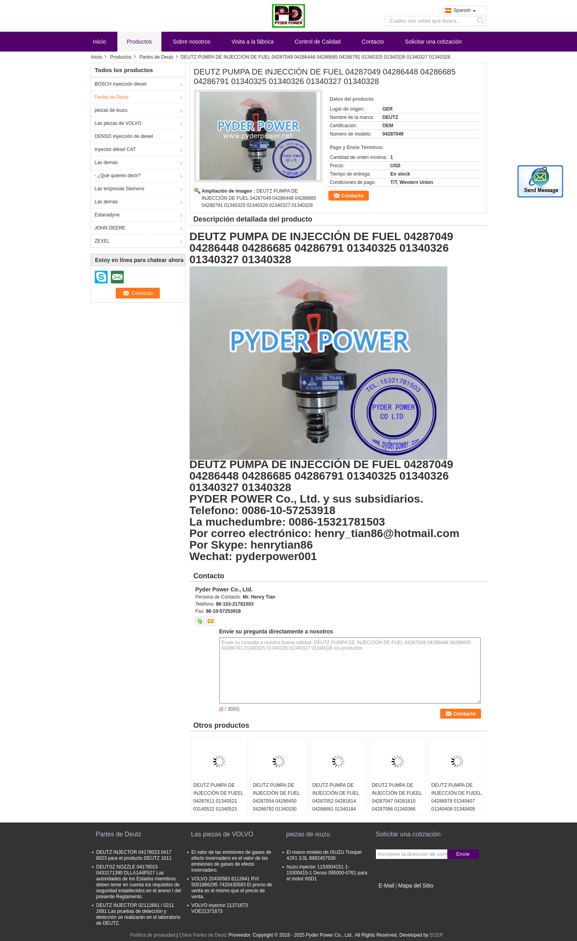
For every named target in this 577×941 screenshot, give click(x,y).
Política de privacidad (152, 935)
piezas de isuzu (111, 110)
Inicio (99, 41)
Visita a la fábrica (253, 41)
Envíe (463, 854)
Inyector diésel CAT (115, 149)
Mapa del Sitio (415, 885)
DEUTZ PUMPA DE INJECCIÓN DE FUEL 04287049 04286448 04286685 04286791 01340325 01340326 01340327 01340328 (259, 198)
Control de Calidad (318, 41)
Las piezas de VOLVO (118, 123)
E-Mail (387, 885)
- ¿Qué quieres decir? (118, 175)
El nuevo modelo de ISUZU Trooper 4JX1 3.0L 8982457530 (324, 855)
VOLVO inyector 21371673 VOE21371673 (220, 908)
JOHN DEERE (110, 228)
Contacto (373, 41)
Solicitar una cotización (433, 41)
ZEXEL (102, 241)
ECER (436, 935)
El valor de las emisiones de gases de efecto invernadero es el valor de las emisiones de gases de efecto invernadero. (231, 861)
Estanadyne (107, 215)
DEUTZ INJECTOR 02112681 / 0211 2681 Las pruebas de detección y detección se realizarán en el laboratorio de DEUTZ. (138, 914)
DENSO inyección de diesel (124, 136)
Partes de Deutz (157, 57)
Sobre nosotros (192, 41)
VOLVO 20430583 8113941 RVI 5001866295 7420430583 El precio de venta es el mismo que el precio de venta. (232, 887)
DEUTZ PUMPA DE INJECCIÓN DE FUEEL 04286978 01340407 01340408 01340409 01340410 (456, 801)
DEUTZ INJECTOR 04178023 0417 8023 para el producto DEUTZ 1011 (134, 855)
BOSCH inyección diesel (121, 84)
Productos (139, 41)
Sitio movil (389, 895)
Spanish (465, 10)
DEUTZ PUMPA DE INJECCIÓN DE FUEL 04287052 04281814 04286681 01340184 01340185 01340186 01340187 (335, 805)
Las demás (106, 162)
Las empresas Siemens (119, 188)
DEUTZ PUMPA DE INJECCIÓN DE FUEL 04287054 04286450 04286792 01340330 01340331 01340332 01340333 (276, 805)
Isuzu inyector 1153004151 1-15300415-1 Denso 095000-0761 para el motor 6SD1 (327, 873)
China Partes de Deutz (203, 935)
